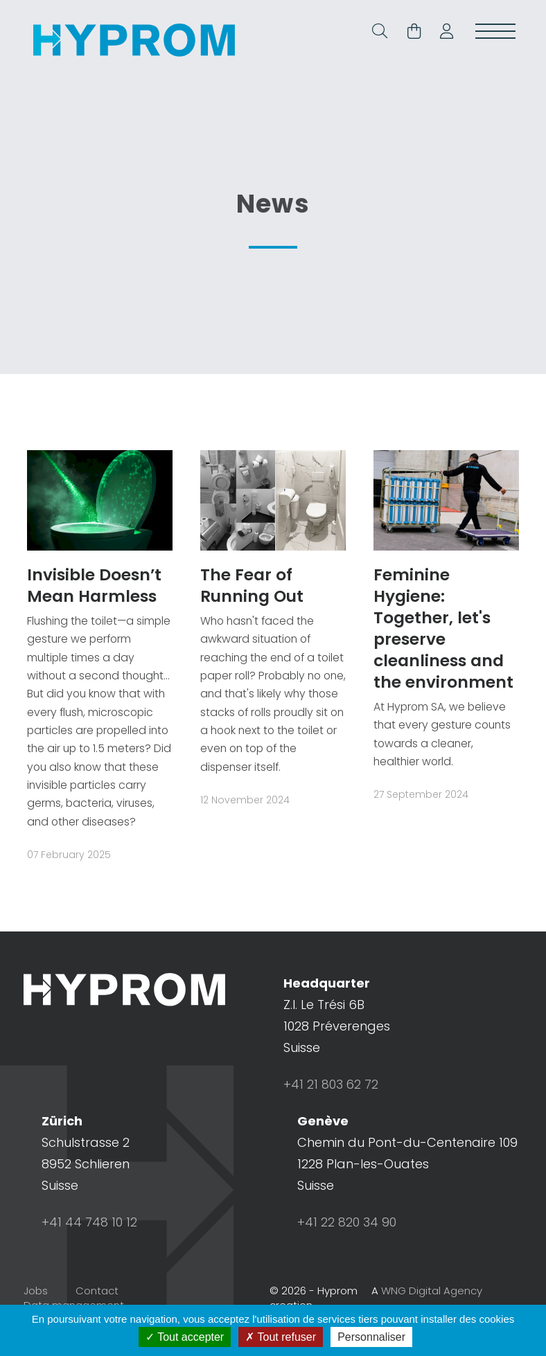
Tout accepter (185, 1337)
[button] (441, 33)
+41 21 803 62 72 (331, 1107)
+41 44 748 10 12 (89, 1245)
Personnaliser (371, 1337)
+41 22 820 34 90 (346, 1245)
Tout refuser (280, 1337)
